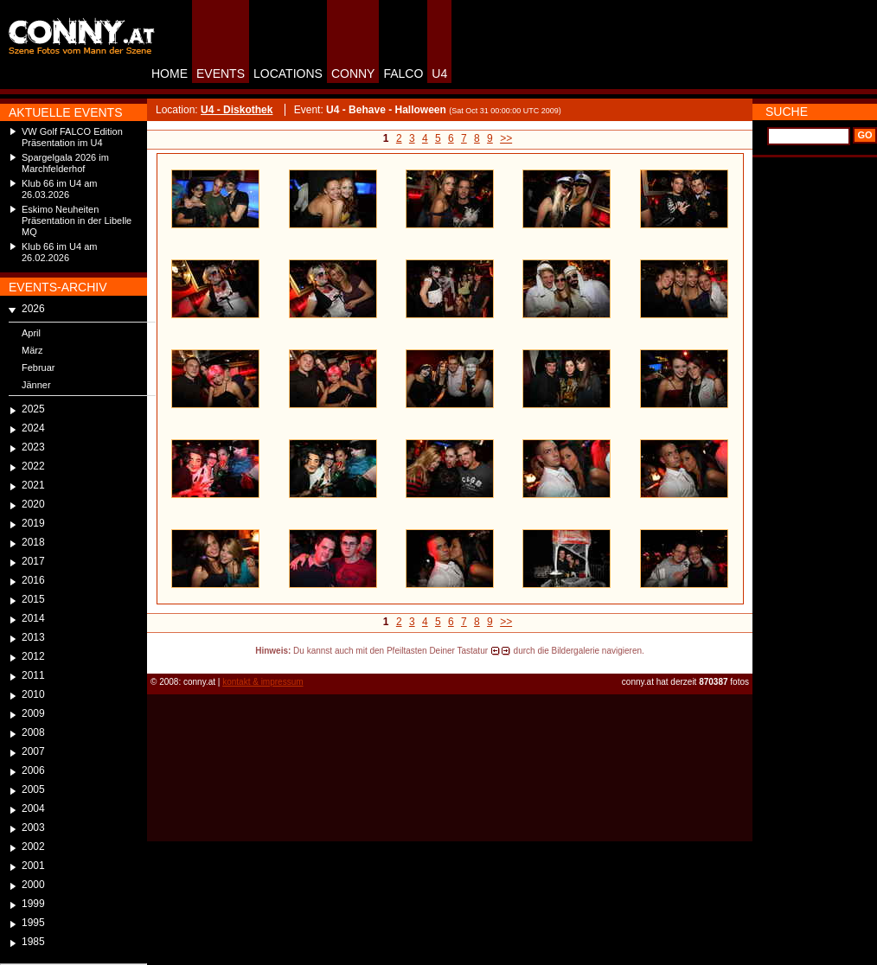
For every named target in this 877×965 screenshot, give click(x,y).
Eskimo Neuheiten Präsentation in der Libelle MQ (76, 220)
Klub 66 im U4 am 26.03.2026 (59, 189)
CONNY (353, 73)
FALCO (403, 73)
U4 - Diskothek (236, 110)
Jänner (36, 385)
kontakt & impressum (262, 682)
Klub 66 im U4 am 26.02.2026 (59, 252)
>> (506, 138)
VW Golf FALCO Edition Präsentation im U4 (72, 137)
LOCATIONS (288, 73)
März (32, 350)
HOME (169, 73)
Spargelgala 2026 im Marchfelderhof (65, 163)
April (31, 333)
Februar (38, 367)
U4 (439, 73)
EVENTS (220, 73)
